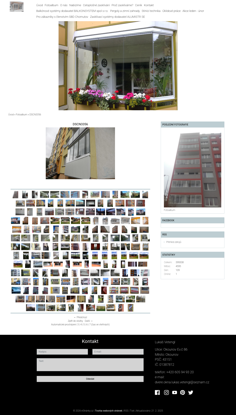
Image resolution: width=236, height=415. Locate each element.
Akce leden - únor (193, 11)
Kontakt (149, 5)
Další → (89, 320)
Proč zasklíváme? (122, 5)
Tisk (132, 410)
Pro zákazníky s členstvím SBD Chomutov (62, 16)
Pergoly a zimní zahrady (125, 11)
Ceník (138, 5)
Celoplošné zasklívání (96, 5)
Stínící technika (151, 11)
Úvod (39, 5)
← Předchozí (80, 317)
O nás (63, 5)
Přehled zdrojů (173, 242)
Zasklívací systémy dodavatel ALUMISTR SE (117, 16)
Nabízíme (75, 5)
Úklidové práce (171, 11)
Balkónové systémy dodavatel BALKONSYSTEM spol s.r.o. (72, 11)
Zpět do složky (75, 320)
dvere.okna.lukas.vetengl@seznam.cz (182, 382)
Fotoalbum (51, 5)
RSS (126, 410)
